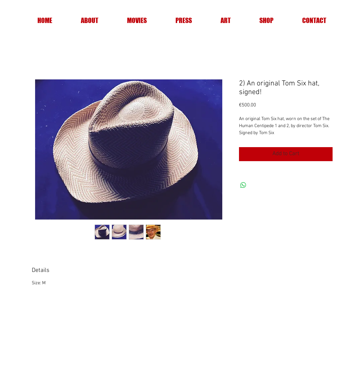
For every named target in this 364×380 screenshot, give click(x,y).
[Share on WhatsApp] (243, 185)
